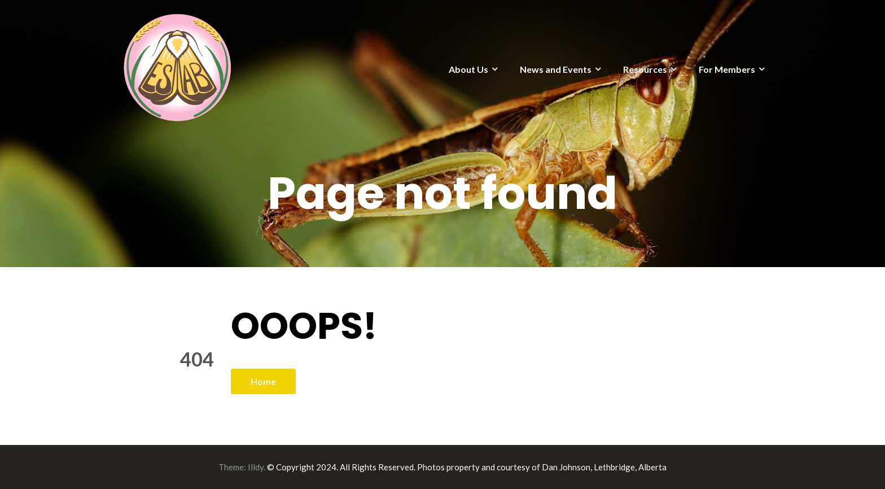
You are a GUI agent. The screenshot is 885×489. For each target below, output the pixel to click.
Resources (645, 69)
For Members (727, 69)
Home (263, 381)
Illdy (256, 467)
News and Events (556, 69)
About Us (468, 69)
